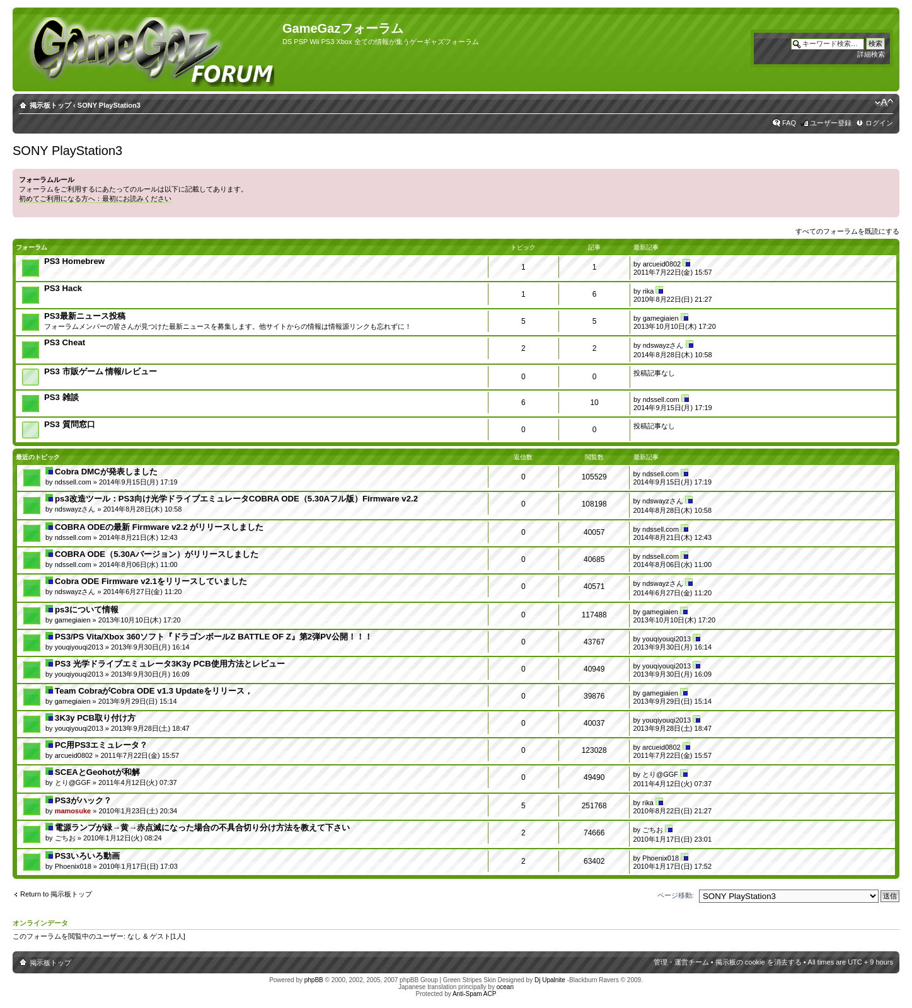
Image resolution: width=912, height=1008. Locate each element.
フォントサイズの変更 (884, 102)
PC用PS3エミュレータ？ (101, 745)
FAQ (789, 123)
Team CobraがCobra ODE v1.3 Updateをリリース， (154, 691)
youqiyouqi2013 (79, 647)
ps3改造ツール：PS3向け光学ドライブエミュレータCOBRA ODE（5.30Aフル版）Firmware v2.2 (236, 498)
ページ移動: (675, 895)
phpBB (313, 979)
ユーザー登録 (830, 123)
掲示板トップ (50, 105)
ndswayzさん (663, 345)
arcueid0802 (662, 264)
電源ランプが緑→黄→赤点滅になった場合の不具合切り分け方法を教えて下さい (202, 827)
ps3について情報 (86, 609)
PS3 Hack (63, 288)
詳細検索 (871, 54)
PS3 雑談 (61, 397)
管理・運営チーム (681, 962)
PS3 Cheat (64, 342)
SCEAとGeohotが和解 (97, 772)
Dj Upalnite (549, 979)
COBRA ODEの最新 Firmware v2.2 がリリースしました (159, 527)
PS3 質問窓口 (69, 424)
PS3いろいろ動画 (87, 856)
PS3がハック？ (83, 800)
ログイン (879, 123)
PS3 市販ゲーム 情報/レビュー (100, 371)
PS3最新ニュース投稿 (84, 316)
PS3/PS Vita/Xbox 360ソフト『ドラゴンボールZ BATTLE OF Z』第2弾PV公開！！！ (213, 636)
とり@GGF (73, 782)
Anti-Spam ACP (474, 993)
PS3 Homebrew (74, 261)
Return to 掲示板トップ (56, 894)
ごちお (65, 838)
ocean (505, 986)
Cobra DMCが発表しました (106, 471)
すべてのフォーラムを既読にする (847, 231)
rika (648, 291)
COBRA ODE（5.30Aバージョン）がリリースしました (156, 554)
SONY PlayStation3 (109, 105)
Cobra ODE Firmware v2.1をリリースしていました (151, 581)
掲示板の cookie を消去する (758, 962)
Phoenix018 (73, 866)
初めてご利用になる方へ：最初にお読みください (95, 198)
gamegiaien (661, 318)
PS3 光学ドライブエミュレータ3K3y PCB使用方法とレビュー (170, 663)
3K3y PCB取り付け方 (95, 718)
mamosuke (73, 811)
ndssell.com (661, 399)
